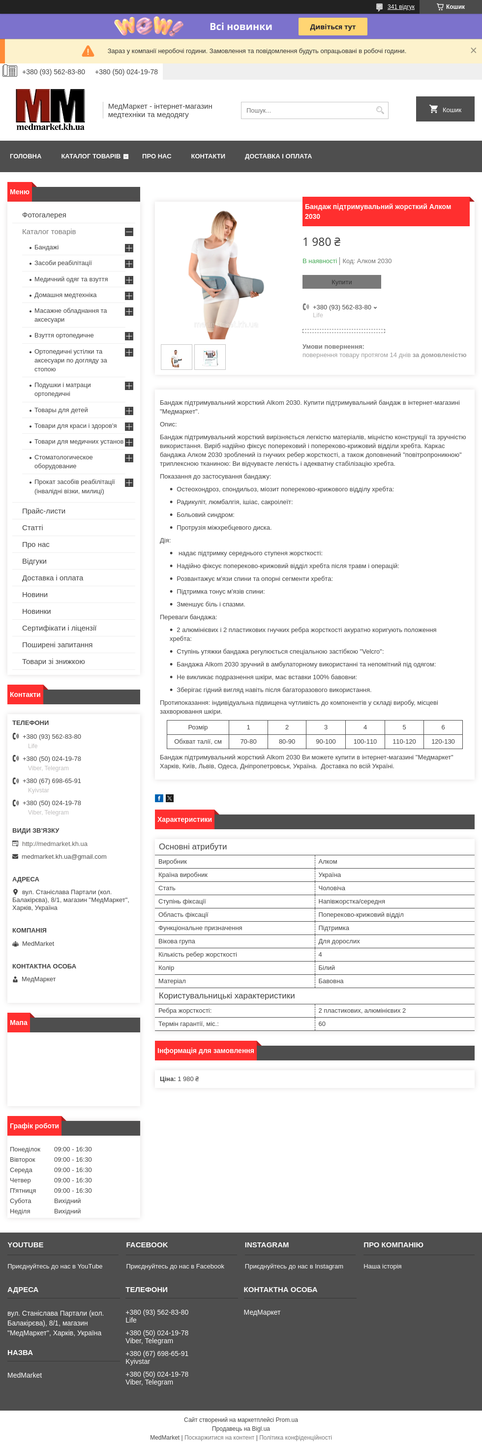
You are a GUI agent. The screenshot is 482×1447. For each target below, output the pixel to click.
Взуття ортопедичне (64, 335)
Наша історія (382, 1266)
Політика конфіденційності (295, 1437)
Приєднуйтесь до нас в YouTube (54, 1266)
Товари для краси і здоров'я (75, 425)
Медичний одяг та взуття (71, 279)
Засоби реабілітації (63, 263)
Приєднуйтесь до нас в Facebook (175, 1266)
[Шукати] (380, 110)
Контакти (208, 156)
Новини (35, 594)
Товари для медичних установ (78, 441)
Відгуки (34, 561)
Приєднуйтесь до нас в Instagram (294, 1266)
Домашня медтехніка (65, 295)
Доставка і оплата (278, 156)
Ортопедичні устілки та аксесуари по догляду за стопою (70, 360)
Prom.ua (287, 1420)
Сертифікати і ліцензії (59, 628)
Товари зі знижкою (53, 661)
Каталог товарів (90, 156)
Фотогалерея (44, 215)
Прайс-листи (43, 511)
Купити (341, 282)
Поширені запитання (57, 644)
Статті (32, 527)
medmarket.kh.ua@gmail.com (64, 856)
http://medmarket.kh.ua (55, 843)
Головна (25, 156)
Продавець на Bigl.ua (241, 1428)
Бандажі (46, 247)
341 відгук (401, 6)
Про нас (156, 156)
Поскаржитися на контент (219, 1437)
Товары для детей (61, 410)
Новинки (36, 611)
